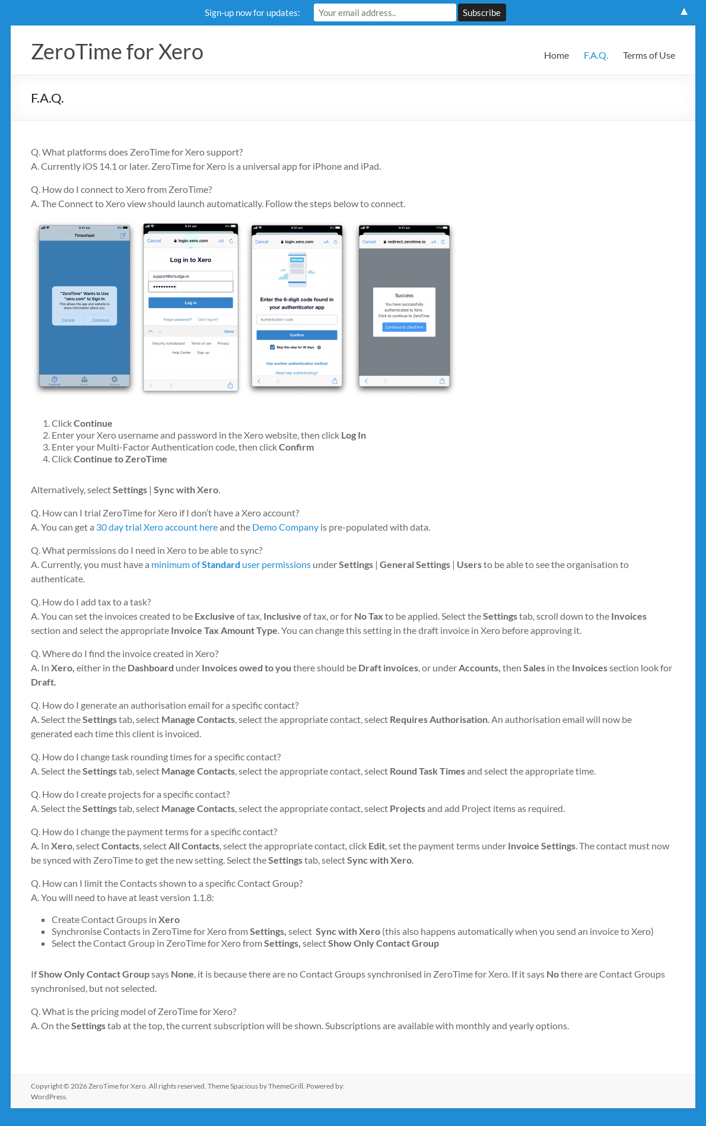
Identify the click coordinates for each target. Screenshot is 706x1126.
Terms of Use (649, 55)
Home (556, 55)
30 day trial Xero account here (157, 526)
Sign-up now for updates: (252, 12)
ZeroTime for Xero (117, 51)
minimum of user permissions (231, 564)
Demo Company (285, 526)
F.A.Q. (596, 55)
